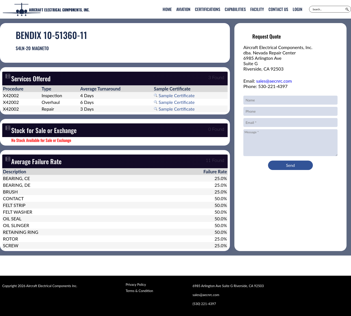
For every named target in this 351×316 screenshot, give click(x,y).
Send (290, 165)
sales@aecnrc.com (274, 81)
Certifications (207, 9)
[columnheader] (21, 88)
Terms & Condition (139, 291)
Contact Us (278, 9)
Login (297, 9)
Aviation (183, 9)
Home (167, 9)
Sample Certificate (174, 95)
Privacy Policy (136, 284)
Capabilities (235, 9)
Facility (257, 9)
